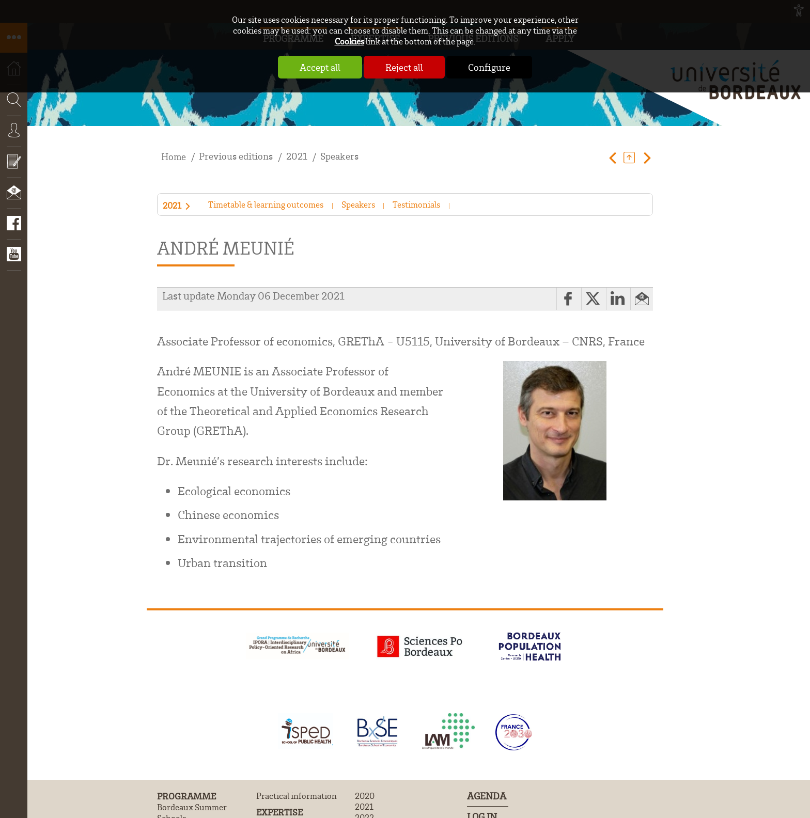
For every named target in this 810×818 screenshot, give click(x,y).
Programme (186, 795)
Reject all (404, 67)
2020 (365, 795)
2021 (296, 156)
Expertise (279, 811)
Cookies (349, 41)
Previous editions (236, 156)
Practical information (296, 795)
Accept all (320, 67)
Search (10, 131)
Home (173, 157)
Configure (489, 67)
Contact (13, 199)
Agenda (486, 796)
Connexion (13, 137)
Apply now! (13, 168)
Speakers (339, 156)
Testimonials (416, 204)
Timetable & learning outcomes (265, 204)
